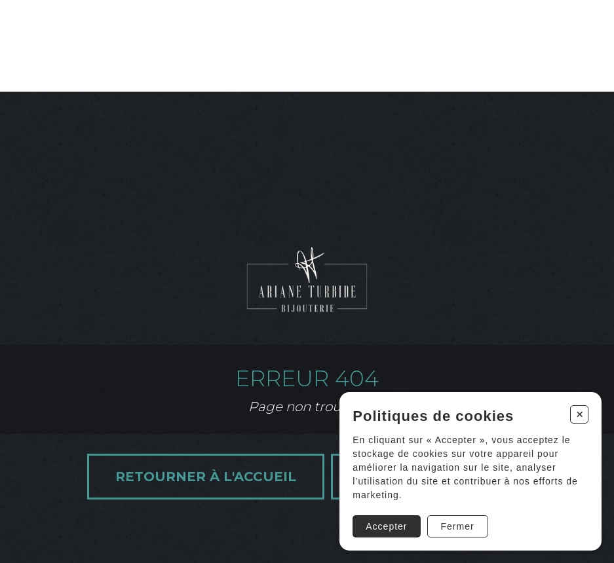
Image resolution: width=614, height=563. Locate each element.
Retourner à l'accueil (205, 476)
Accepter (386, 526)
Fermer (457, 526)
